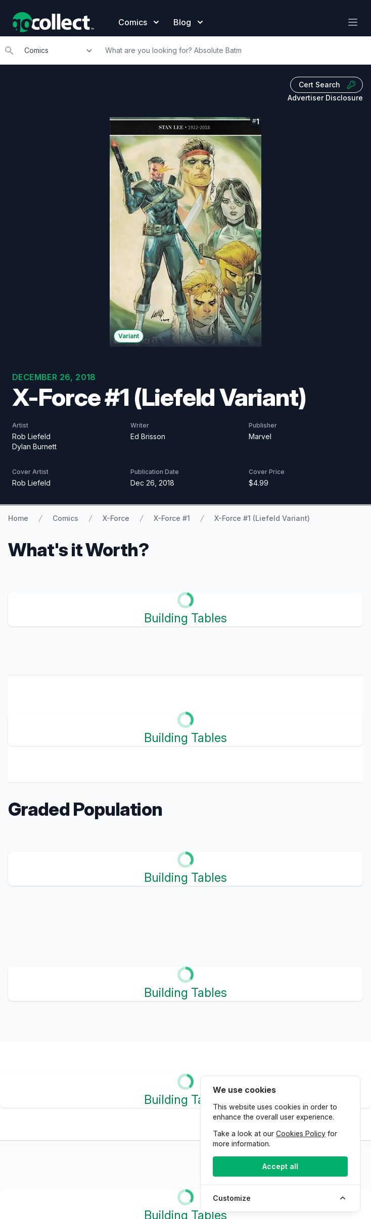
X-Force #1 (172, 518)
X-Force (116, 518)
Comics (65, 518)
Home (18, 518)
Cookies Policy (301, 1133)
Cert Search (327, 85)
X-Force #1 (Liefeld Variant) (262, 518)
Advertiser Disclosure (325, 97)
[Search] (235, 50)
